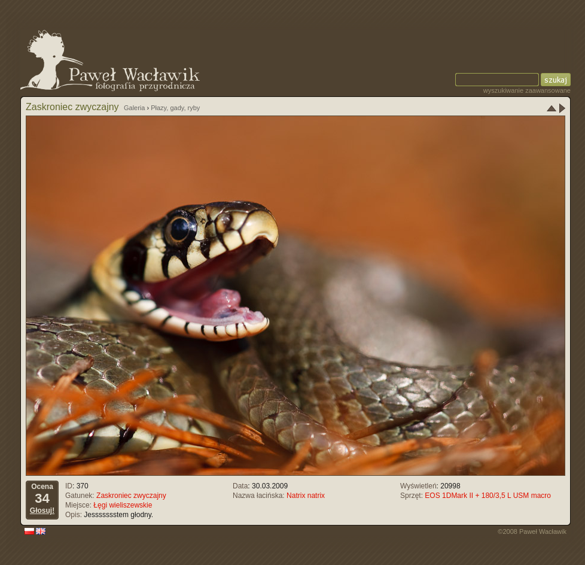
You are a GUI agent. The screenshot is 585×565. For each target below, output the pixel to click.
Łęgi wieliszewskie (122, 505)
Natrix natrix (306, 495)
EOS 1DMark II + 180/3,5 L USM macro (488, 495)
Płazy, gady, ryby (175, 107)
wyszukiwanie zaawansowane (527, 90)
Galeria (134, 107)
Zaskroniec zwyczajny (131, 495)
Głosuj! (42, 510)
